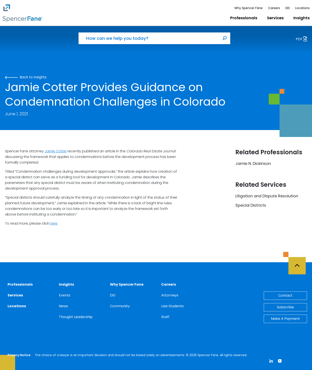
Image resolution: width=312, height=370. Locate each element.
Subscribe (285, 307)
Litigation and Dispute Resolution (266, 196)
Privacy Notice (19, 355)
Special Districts (250, 205)
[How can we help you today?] (149, 38)
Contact (285, 295)
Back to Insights (26, 77)
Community (120, 306)
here (53, 223)
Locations (302, 8)
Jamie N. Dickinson (253, 163)
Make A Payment (285, 318)
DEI (287, 8)
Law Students (172, 306)
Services (275, 18)
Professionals (243, 18)
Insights (301, 18)
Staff (165, 316)
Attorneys (169, 295)
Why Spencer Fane (248, 8)
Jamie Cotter (56, 151)
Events (64, 295)
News (63, 306)
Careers (274, 8)
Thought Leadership (76, 316)
